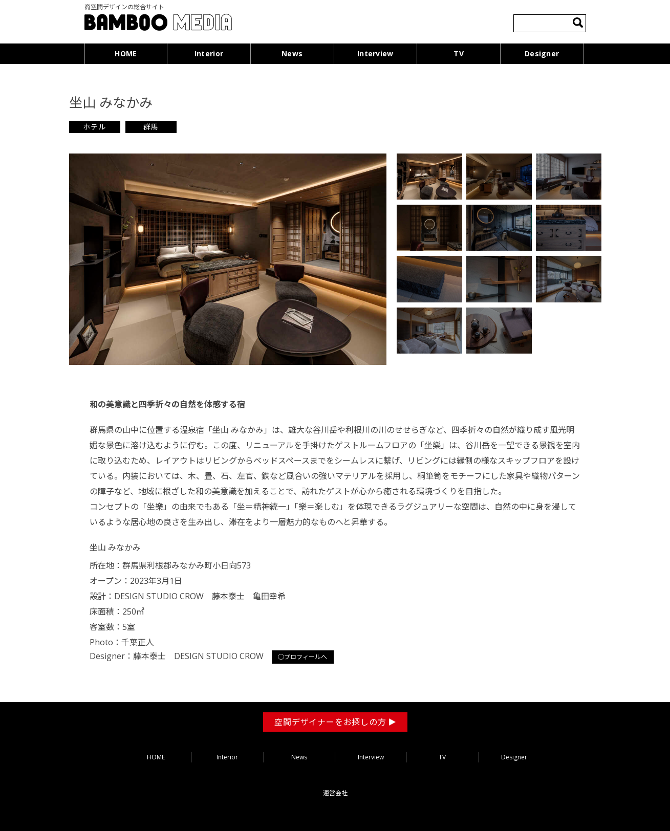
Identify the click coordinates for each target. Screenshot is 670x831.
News (292, 53)
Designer (542, 53)
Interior (208, 53)
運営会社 (335, 793)
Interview (375, 53)
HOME (126, 53)
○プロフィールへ (303, 656)
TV (458, 53)
